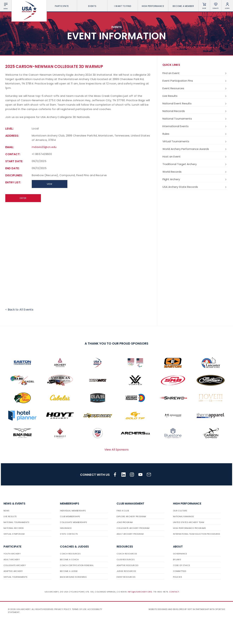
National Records (195, 111)
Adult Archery (12, 559)
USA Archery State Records (195, 187)
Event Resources (195, 88)
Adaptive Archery (13, 571)
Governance (180, 553)
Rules (195, 134)
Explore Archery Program (131, 516)
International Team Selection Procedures (196, 534)
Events (92, 6)
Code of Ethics (181, 565)
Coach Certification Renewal (77, 565)
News (7, 510)
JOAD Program (125, 522)
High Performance (153, 6)
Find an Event (195, 73)
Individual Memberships (73, 510)
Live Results (195, 96)
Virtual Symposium (14, 534)
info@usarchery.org (140, 591)
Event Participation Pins (195, 81)
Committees (179, 571)
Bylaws (177, 559)
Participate (62, 6)
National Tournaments (195, 119)
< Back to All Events (19, 310)
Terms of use (79, 609)
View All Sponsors (116, 450)
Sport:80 (220, 609)
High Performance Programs (189, 528)
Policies (177, 577)
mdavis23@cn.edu (44, 147)
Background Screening (73, 577)
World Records (195, 172)
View (49, 184)
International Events (195, 126)
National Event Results (195, 103)
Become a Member (183, 6)
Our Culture (180, 510)
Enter (23, 198)
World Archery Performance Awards (195, 149)
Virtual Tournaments (195, 141)
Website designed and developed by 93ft (170, 609)
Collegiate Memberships (73, 522)
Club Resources (126, 559)
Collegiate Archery (15, 565)
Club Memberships (70, 516)
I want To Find (122, 6)
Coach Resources (70, 553)
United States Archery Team (188, 522)
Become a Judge (69, 571)
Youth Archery (12, 553)
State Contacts (69, 534)
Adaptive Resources (128, 565)
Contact (174, 591)
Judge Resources (126, 571)
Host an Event (195, 157)
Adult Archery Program (130, 534)
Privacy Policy (62, 609)
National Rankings (183, 516)
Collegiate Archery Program (133, 528)
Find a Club (123, 510)
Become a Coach (69, 559)
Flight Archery (195, 179)
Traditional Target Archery (195, 164)
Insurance (66, 528)
